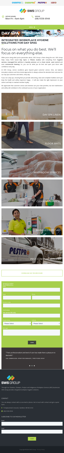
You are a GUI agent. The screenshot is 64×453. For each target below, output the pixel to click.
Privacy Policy (41, 449)
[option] (32, 354)
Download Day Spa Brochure (32, 273)
